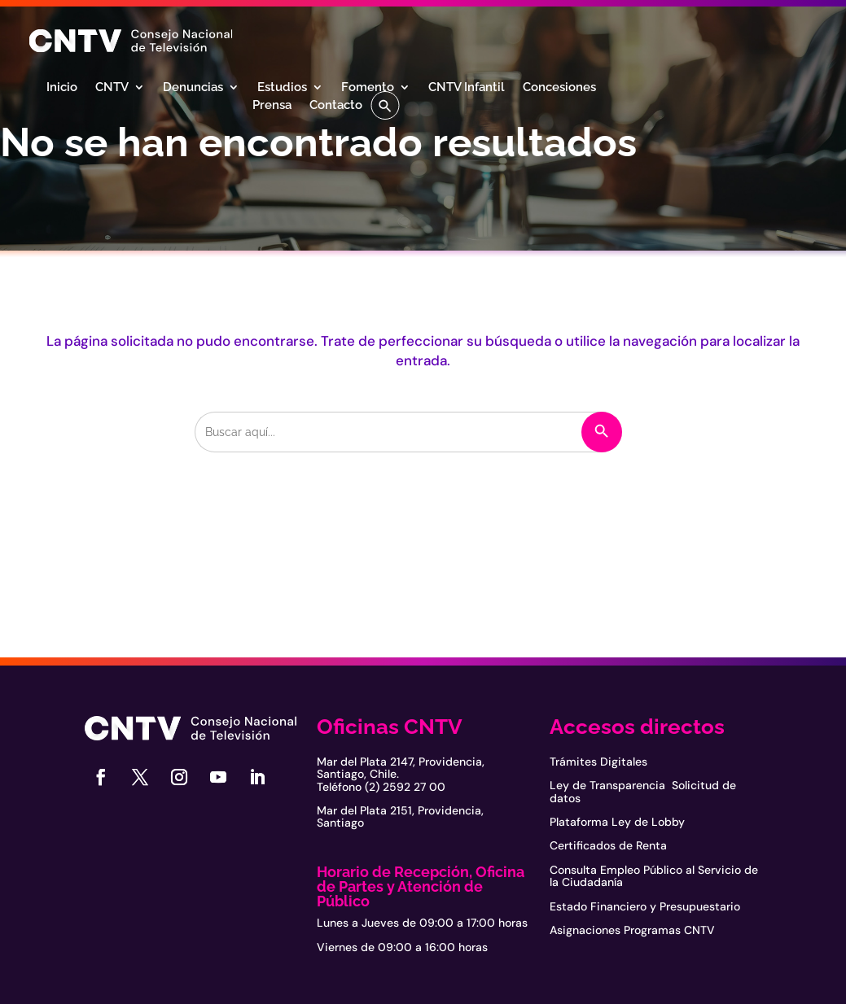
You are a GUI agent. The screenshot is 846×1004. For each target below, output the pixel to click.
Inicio (61, 87)
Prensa (271, 105)
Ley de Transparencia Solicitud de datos (643, 791)
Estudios (282, 87)
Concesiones (559, 87)
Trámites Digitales (598, 761)
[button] (385, 105)
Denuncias (193, 87)
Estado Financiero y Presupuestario (645, 906)
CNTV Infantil (466, 87)
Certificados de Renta (608, 845)
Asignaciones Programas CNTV (632, 930)
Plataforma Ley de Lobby (617, 821)
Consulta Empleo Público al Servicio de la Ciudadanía (654, 875)
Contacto (335, 105)
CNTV (112, 87)
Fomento (367, 87)
